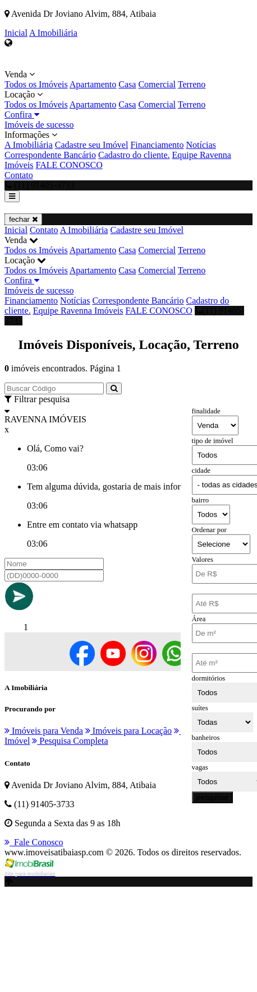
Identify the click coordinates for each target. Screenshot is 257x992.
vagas (200, 767)
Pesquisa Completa (70, 741)
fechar (23, 219)
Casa (127, 84)
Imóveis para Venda (43, 730)
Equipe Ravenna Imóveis (78, 310)
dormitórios (209, 678)
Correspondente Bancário (50, 155)
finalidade (206, 411)
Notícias (200, 145)
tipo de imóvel (212, 441)
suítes (200, 708)
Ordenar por (209, 530)
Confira (21, 114)
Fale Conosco (33, 842)
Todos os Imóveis (36, 84)
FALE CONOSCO (69, 165)
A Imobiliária (53, 33)
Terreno (192, 84)
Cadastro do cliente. (134, 155)
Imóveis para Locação (128, 730)
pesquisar (212, 797)
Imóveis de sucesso (39, 124)
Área (199, 619)
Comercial (157, 84)
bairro (200, 500)
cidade (201, 470)
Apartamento (93, 84)
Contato (18, 175)
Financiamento (156, 145)
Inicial (15, 33)
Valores (202, 559)
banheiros (206, 738)
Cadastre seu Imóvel (91, 145)
